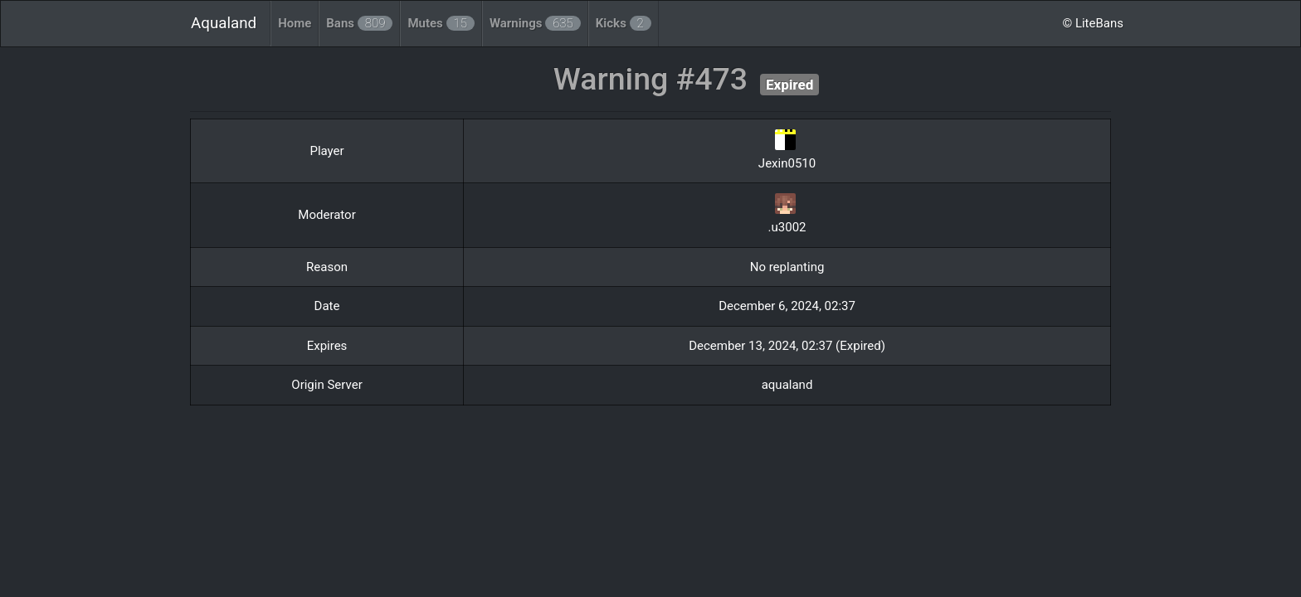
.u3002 (787, 227)
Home (294, 23)
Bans (359, 23)
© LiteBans (1092, 23)
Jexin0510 (787, 163)
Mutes (441, 23)
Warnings (535, 23)
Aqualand (223, 23)
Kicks (623, 23)
